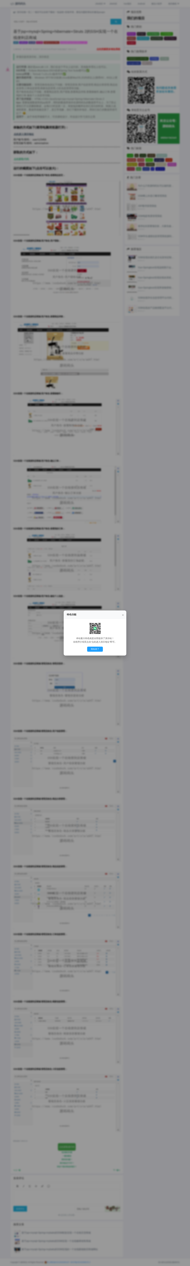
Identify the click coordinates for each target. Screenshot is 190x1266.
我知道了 (95, 649)
